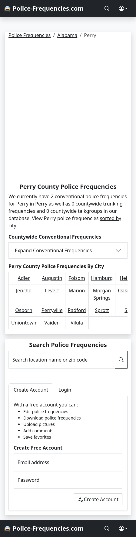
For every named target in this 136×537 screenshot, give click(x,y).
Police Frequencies (29, 35)
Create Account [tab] (31, 389)
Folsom (76, 278)
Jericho (24, 290)
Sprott (102, 310)
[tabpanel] (68, 453)
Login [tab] (64, 389)
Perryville (52, 310)
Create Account (98, 499)
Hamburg (102, 278)
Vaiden (52, 322)
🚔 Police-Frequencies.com (44, 8)
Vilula (77, 322)
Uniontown (23, 322)
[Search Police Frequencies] (107, 8)
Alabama (67, 35)
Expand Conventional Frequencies (53, 250)
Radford (77, 310)
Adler (24, 278)
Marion (77, 290)
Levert (52, 290)
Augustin (52, 278)
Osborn (23, 310)
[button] (123, 8)
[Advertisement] (68, 112)
